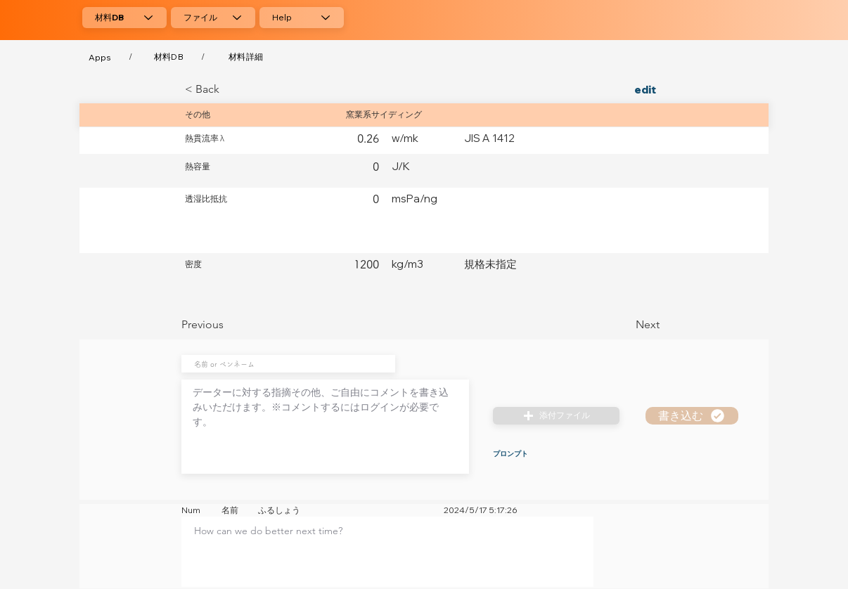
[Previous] (227, 325)
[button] (556, 416)
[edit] (624, 89)
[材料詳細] (245, 57)
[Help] (301, 17)
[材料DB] (124, 17)
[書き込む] (691, 416)
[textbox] (387, 547)
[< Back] (231, 89)
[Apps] (100, 57)
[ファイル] (213, 17)
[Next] (624, 325)
